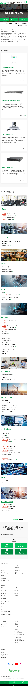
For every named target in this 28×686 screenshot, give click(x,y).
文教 (2, 588)
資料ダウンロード (15, 19)
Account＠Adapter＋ (8, 212)
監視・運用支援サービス (10, 456)
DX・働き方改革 (4, 612)
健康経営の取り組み (18, 627)
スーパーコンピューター (7, 482)
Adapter (3, 209)
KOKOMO (4, 353)
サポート (16, 642)
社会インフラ (17, 572)
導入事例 (3, 585)
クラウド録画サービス (6, 480)
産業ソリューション (6, 397)
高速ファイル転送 (6, 338)
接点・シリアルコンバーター (8, 404)
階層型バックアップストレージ (8, 296)
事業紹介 (2, 651)
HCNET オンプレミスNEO (10, 294)
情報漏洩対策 (5, 333)
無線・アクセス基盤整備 (5, 611)
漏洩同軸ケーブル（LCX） (7, 268)
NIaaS (6, 441)
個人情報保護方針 (18, 637)
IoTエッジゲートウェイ (7, 411)
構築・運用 (16, 592)
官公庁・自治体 (3, 590)
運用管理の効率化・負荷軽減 (6, 614)
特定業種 (16, 595)
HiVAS (6, 457)
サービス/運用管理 (6, 429)
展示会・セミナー (4, 624)
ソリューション (18, 564)
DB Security (4, 336)
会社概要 (16, 624)
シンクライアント (6, 437)
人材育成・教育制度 (4, 654)
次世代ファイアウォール (7, 331)
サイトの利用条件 (18, 644)
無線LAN (3, 263)
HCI (3, 292)
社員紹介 (2, 652)
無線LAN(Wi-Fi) (5, 266)
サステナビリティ (18, 636)
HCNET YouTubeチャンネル (19, 634)
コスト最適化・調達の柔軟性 (6, 616)
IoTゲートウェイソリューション (9, 407)
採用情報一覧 (17, 631)
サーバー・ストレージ (5, 601)
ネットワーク (4, 237)
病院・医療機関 (3, 592)
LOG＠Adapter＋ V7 (8, 213)
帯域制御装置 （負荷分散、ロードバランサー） (12, 241)
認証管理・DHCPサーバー (9, 320)
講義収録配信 (5, 377)
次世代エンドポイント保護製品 (8, 344)
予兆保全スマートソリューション (9, 405)
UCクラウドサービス (6, 376)
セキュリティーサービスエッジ (8, 346)
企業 (2, 587)
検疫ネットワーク (8, 324)
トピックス (3, 621)
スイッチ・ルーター (6, 240)
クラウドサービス (6, 433)
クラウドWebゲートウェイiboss (9, 348)
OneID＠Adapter (8, 217)
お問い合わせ (24, 19)
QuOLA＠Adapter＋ (8, 215)
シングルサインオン (8, 327)
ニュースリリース (4, 623)
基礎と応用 (16, 590)
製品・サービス (4, 564)
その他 (3, 477)
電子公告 (16, 626)
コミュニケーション (4, 573)
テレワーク (16, 588)
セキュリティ (4, 317)
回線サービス (5, 432)
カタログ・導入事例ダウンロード (20, 632)
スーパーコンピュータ (6, 510)
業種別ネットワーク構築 (19, 573)
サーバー (3, 289)
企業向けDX (17, 567)
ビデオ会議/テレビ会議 (7, 374)
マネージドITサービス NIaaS (11, 452)
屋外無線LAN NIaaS (9, 446)
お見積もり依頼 (5, 19)
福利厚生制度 (3, 655)
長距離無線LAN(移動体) (7, 271)
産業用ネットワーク (4, 575)
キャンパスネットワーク (19, 569)
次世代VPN (4, 342)
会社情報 (16, 621)
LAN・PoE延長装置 (6, 402)
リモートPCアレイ (6, 299)
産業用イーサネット (4, 598)
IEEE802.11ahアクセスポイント (8, 409)
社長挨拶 (16, 623)
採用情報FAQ (3, 657)
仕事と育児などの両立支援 (19, 640)
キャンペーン (3, 626)
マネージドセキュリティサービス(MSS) (13, 439)
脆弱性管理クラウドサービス (11, 329)
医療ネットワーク (18, 570)
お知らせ (2, 627)
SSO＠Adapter (7, 219)
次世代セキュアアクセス (7, 340)
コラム (16, 585)
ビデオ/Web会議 (5, 371)
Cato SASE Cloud (5, 351)
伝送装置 (4, 243)
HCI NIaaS (7, 448)
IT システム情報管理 (6, 454)
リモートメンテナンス (10, 443)
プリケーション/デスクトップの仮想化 (10, 297)
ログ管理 (6, 322)
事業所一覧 (16, 629)
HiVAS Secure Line (9, 459)
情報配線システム (6, 245)
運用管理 (4, 435)
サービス (2, 603)
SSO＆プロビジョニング (9, 325)
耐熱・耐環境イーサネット (7, 400)
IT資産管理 (7, 450)
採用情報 (3, 649)
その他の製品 (3, 578)
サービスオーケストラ (7, 501)
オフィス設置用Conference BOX (8, 379)
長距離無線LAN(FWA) (6, 269)
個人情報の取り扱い (18, 639)
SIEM (3, 335)
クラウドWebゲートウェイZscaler (9, 349)
